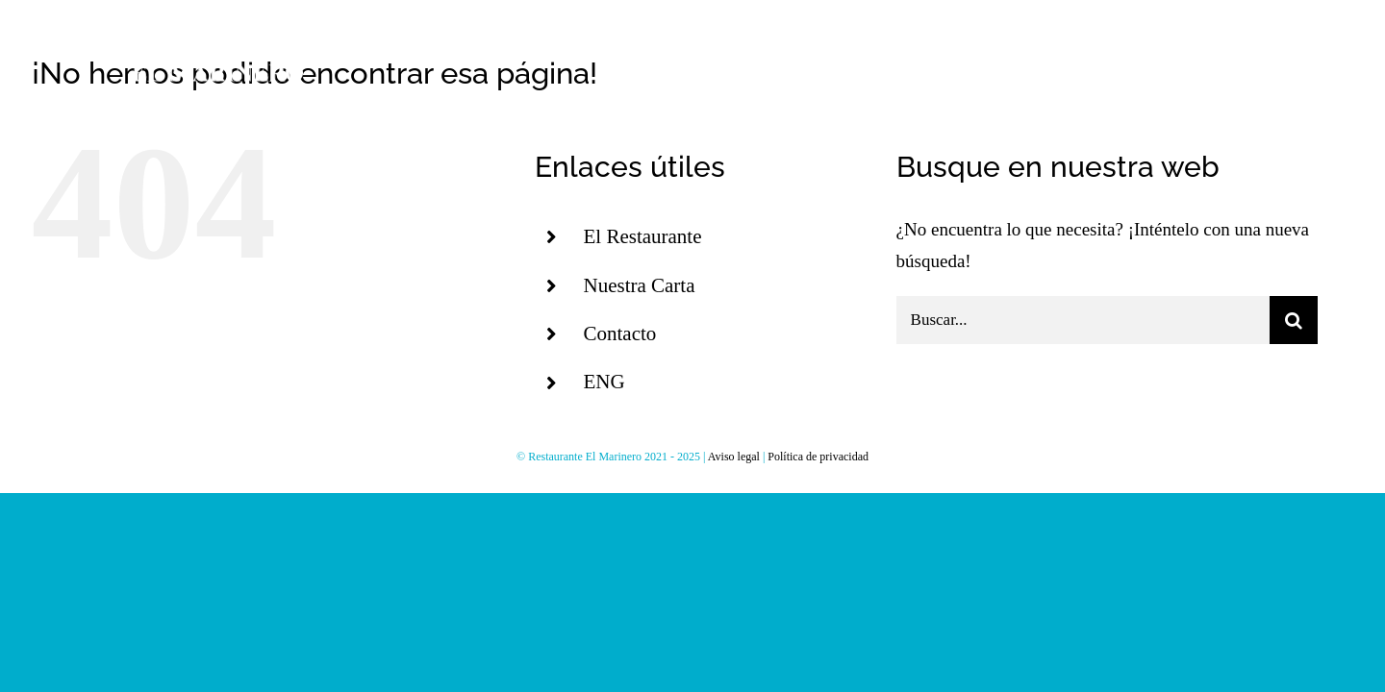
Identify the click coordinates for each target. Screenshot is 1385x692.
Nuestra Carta (638, 285)
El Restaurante (642, 236)
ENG (603, 381)
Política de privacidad (818, 456)
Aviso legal (734, 456)
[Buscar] (1294, 320)
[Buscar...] (1083, 320)
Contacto (619, 333)
